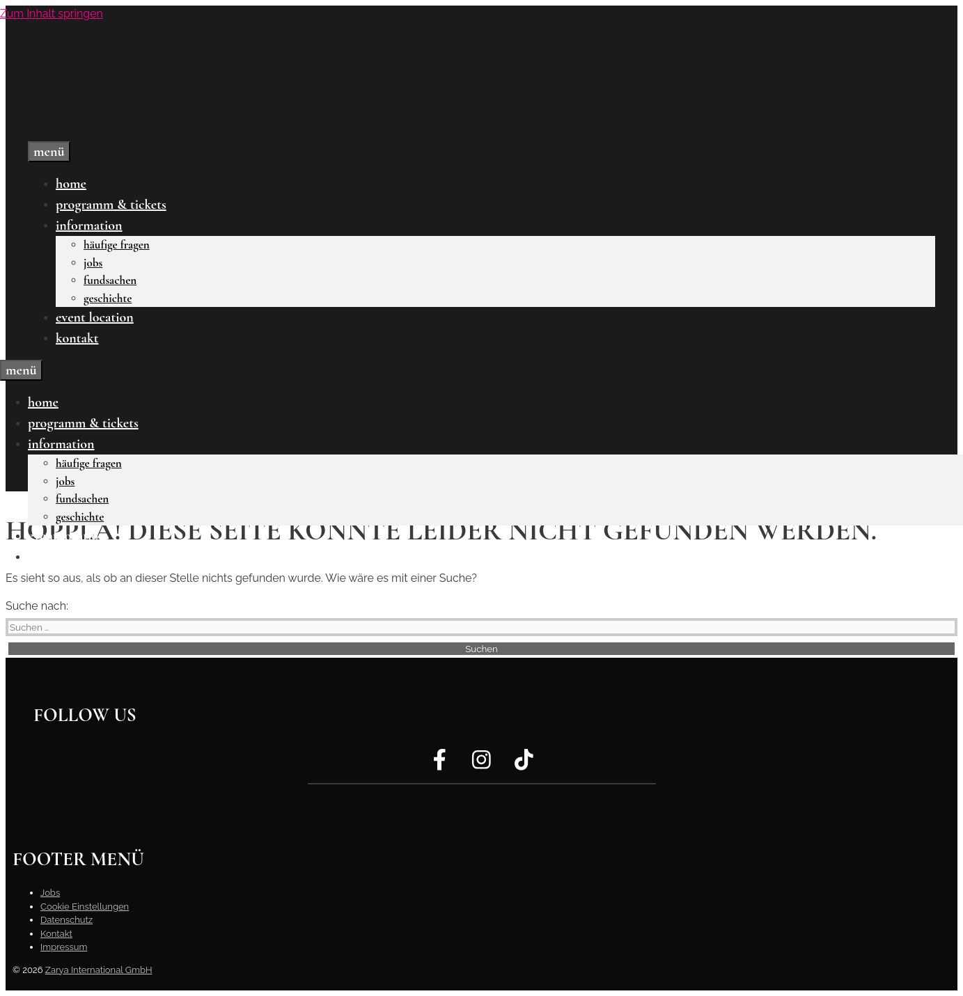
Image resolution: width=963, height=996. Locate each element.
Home (71, 183)
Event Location (95, 317)
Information (89, 225)
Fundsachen (110, 280)
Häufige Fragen (117, 244)
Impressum (63, 947)
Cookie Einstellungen (84, 906)
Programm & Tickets (111, 204)
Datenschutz (66, 920)
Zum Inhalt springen (51, 13)
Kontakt (77, 338)
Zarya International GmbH (98, 970)
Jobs (93, 262)
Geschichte (108, 298)
